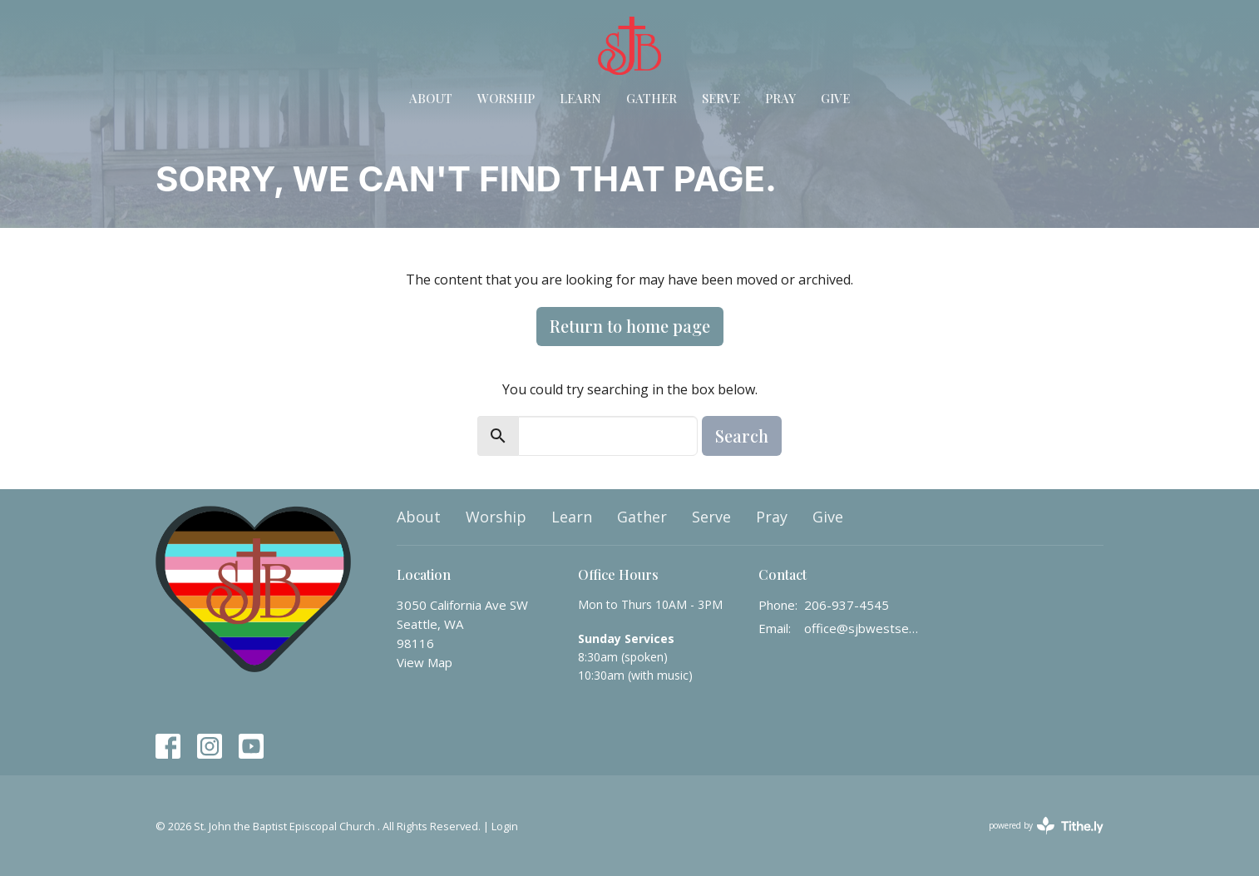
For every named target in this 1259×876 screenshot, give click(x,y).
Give (835, 98)
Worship (506, 98)
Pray (780, 98)
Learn (580, 98)
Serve (721, 98)
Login (504, 826)
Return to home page (630, 325)
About (430, 98)
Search (741, 435)
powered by (1046, 825)
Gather (651, 98)
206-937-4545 (846, 604)
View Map (424, 662)
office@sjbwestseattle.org (863, 628)
